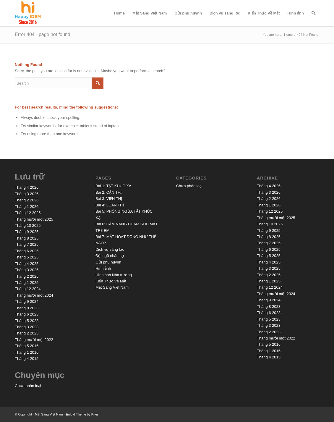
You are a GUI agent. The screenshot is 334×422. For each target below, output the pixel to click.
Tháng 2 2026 (26, 200)
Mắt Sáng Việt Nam (149, 13)
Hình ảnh (296, 13)
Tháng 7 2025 (26, 244)
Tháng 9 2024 (26, 301)
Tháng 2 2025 (26, 276)
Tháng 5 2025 (26, 257)
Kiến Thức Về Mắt (264, 13)
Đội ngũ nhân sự (109, 255)
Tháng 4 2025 (26, 263)
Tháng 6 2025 (26, 251)
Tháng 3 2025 (26, 270)
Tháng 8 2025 (26, 238)
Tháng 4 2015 (26, 358)
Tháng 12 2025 (27, 213)
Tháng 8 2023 (26, 308)
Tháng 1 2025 (26, 282)
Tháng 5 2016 (26, 346)
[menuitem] (313, 13)
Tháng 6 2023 (26, 314)
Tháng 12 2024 (27, 289)
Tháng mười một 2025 (34, 219)
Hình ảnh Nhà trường (113, 275)
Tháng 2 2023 (26, 333)
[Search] (313, 13)
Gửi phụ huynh (188, 13)
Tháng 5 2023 (26, 320)
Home (119, 13)
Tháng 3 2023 (26, 327)
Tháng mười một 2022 (34, 339)
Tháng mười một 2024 (34, 295)
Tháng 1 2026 (26, 206)
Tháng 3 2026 (26, 194)
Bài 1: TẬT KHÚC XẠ (113, 186)
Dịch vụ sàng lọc (225, 13)
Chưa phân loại (28, 386)
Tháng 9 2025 (26, 231)
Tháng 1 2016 (26, 352)
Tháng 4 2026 (26, 187)
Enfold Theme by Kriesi (83, 414)
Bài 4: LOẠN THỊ (109, 205)
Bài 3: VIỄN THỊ (108, 198)
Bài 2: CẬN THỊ (108, 192)
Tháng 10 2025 (27, 225)
